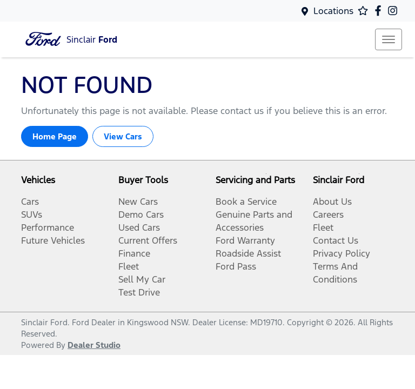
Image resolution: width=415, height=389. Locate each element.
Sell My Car (141, 279)
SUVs (31, 214)
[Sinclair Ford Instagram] (394, 10)
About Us (332, 201)
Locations (333, 11)
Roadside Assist (248, 253)
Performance (47, 227)
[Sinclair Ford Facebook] (380, 10)
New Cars (138, 201)
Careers (328, 214)
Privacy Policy (341, 253)
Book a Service (246, 201)
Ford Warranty (245, 240)
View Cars (123, 136)
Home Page (54, 136)
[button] (388, 39)
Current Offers (147, 240)
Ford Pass (236, 266)
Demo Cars (141, 214)
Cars (30, 201)
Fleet (128, 266)
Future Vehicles (53, 240)
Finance (134, 253)
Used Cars (139, 227)
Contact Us (335, 240)
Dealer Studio (94, 345)
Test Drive (139, 292)
